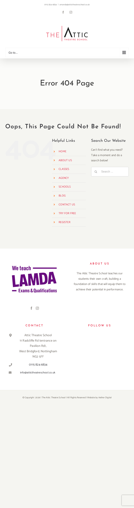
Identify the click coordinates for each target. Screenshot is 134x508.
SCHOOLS (65, 186)
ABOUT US (65, 160)
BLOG (62, 195)
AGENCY (64, 178)
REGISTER (64, 222)
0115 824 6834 (38, 364)
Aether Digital (105, 397)
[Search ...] (110, 172)
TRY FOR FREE (67, 213)
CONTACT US (67, 204)
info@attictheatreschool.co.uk (37, 372)
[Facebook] (31, 308)
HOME (62, 151)
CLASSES (64, 169)
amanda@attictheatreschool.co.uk (74, 4)
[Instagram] (37, 308)
